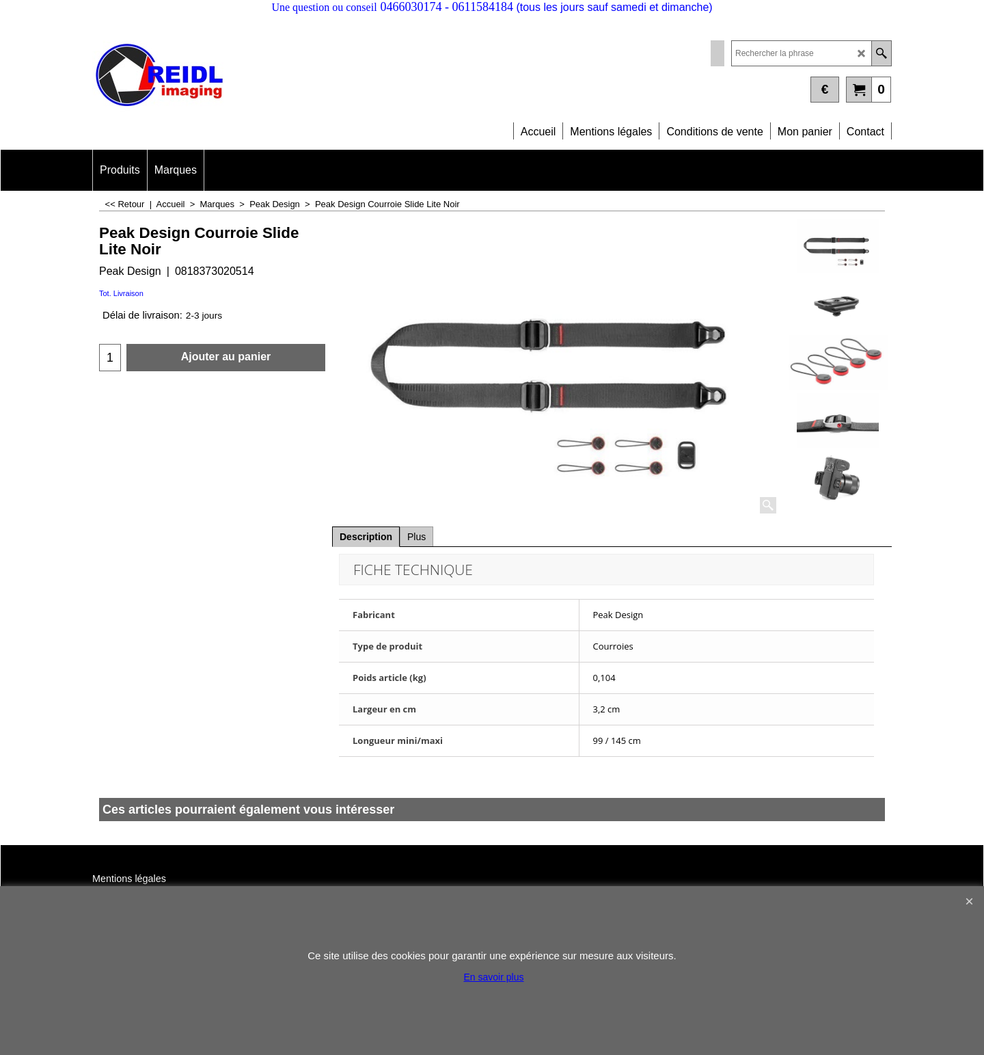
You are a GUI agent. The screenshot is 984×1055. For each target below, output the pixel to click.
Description (366, 536)
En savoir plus (494, 977)
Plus (416, 536)
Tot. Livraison (121, 293)
